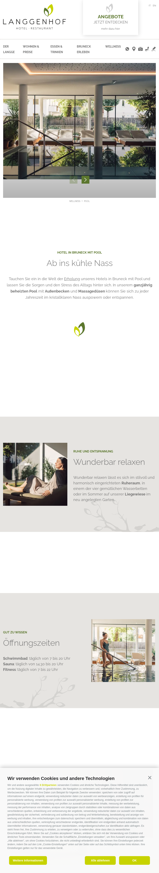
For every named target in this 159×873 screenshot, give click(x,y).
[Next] (85, 180)
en (154, 5)
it (150, 5)
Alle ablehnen (100, 860)
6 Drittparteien (48, 785)
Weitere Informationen (28, 860)
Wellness (113, 46)
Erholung (72, 279)
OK (134, 860)
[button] (150, 778)
